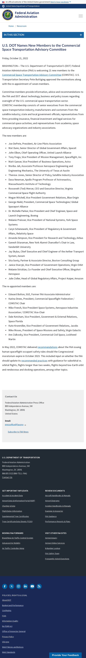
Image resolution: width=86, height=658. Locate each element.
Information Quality (10, 621)
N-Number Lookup (52, 548)
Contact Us (7, 477)
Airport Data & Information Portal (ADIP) (18, 500)
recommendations (47, 347)
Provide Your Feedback (65, 655)
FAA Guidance (51, 516)
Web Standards (8, 652)
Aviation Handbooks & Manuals (58, 506)
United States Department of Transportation (23, 6)
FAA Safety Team (52, 553)
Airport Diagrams (52, 500)
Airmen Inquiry (51, 538)
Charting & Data (8, 506)
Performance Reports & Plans (57, 521)
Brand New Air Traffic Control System (17, 538)
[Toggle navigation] (81, 16)
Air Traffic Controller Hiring (13, 548)
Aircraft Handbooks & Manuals (57, 495)
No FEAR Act (7, 626)
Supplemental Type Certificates (15, 516)
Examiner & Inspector (54, 511)
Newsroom (22, 26)
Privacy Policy (8, 636)
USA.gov (5, 641)
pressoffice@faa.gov (15, 424)
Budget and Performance (13, 605)
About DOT (6, 600)
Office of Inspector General (13, 631)
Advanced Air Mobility (11, 543)
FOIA (4, 615)
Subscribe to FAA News (18, 431)
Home (11, 26)
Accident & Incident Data (12, 495)
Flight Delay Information (12, 511)
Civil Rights (6, 610)
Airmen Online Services (55, 543)
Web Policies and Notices (13, 647)
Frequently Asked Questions (57, 558)
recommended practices (34, 360)
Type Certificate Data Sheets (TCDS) (17, 521)
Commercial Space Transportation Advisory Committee (31, 74)
